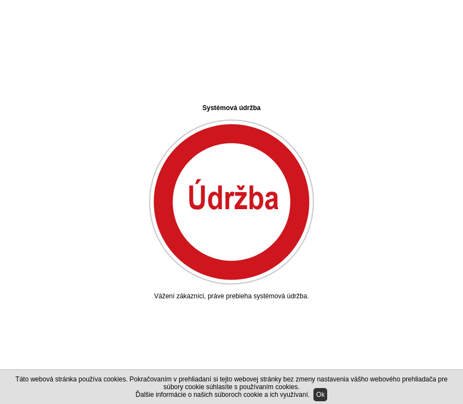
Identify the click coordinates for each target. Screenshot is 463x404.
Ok (320, 394)
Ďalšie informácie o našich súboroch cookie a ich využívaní (222, 394)
